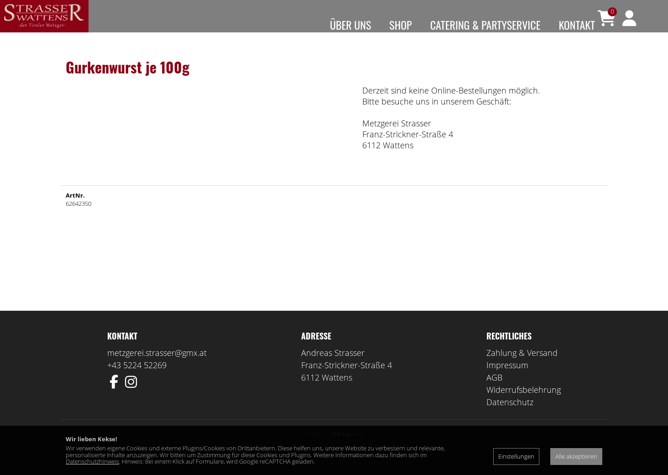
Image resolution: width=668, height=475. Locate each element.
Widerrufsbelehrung (523, 402)
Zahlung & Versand (522, 365)
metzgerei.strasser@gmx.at (157, 365)
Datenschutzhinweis (92, 461)
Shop (400, 24)
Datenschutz (509, 415)
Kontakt (576, 24)
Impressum (507, 378)
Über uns (350, 24)
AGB (494, 390)
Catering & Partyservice (485, 24)
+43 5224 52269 (137, 378)
